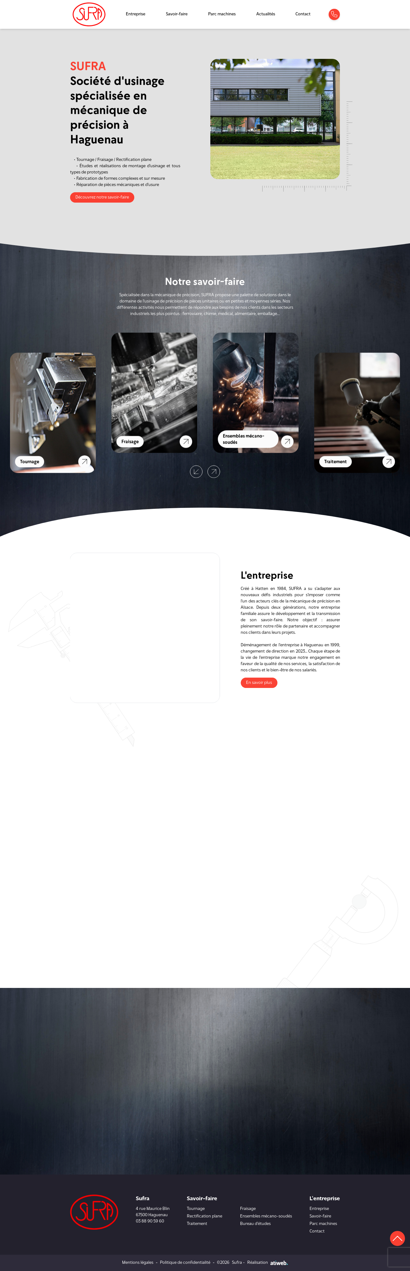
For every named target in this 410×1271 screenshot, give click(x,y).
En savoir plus (262, 682)
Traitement (197, 1224)
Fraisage (248, 1208)
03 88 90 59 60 (150, 1221)
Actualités (265, 14)
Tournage (196, 1208)
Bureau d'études (255, 1224)
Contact (302, 14)
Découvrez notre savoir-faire (102, 197)
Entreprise (135, 14)
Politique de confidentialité (185, 1262)
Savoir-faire (176, 14)
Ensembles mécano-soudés (266, 1216)
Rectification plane (204, 1216)
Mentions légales (137, 1262)
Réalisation (267, 1262)
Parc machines (222, 14)
